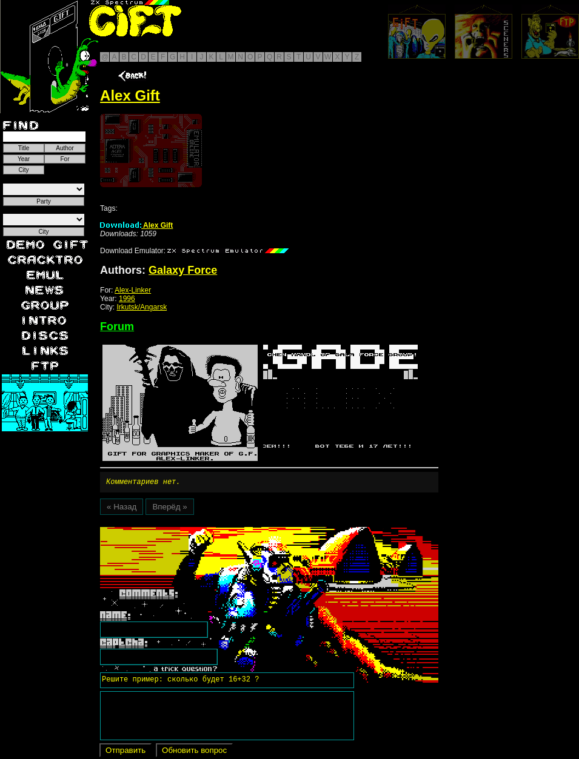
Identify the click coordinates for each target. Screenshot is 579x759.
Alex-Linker (133, 290)
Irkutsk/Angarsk (141, 307)
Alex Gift (136, 225)
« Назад (121, 508)
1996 (127, 298)
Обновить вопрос (194, 752)
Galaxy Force (183, 270)
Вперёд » (169, 508)
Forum (117, 326)
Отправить (125, 752)
